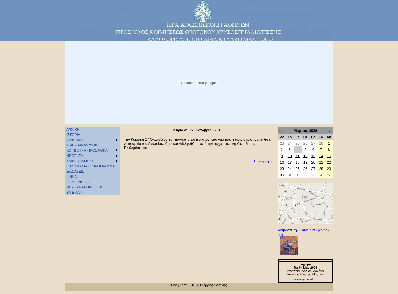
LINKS (71, 177)
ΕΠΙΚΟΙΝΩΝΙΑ (78, 182)
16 (282, 162)
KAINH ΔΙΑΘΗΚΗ (80, 161)
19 (305, 162)
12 (305, 156)
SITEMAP (74, 192)
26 (305, 143)
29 (329, 169)
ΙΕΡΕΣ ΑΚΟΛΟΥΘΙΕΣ (83, 145)
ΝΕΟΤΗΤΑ (74, 156)
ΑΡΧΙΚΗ (73, 129)
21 (321, 162)
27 (313, 143)
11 (297, 156)
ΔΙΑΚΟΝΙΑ (74, 140)
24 (290, 143)
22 (329, 162)
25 (297, 143)
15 (329, 156)
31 (290, 175)
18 (297, 162)
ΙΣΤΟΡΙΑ (73, 135)
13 (313, 156)
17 (290, 162)
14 (321, 156)
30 (282, 175)
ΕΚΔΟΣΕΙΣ (75, 171)
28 (321, 143)
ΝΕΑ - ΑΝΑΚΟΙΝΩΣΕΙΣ (84, 187)
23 (282, 143)
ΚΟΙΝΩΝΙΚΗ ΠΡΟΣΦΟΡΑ (87, 150)
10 (290, 156)
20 (313, 162)
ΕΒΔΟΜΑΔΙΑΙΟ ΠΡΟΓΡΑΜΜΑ (90, 166)
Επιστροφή (263, 161)
